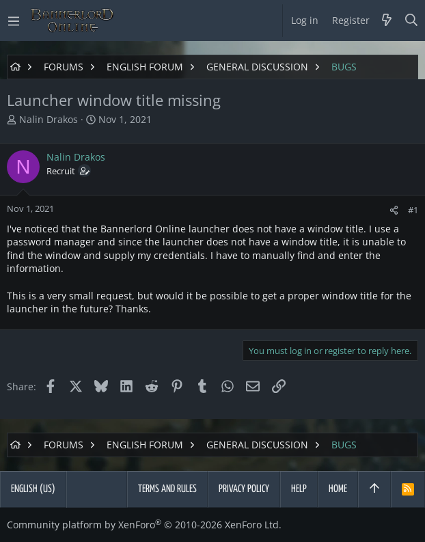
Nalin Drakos (48, 119)
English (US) (33, 489)
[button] (13, 20)
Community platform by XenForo (144, 524)
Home (338, 489)
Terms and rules (167, 489)
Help (299, 489)
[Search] (411, 20)
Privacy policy (244, 489)
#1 (413, 210)
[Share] (394, 210)
